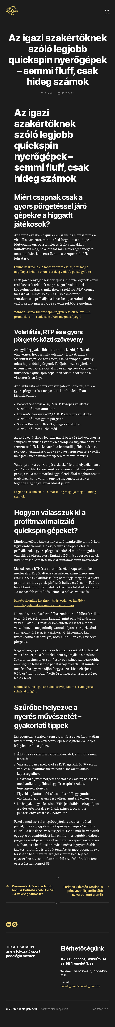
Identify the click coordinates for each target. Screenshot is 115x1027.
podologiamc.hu (27, 1018)
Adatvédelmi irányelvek (55, 1018)
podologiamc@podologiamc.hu (80, 996)
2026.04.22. (68, 97)
